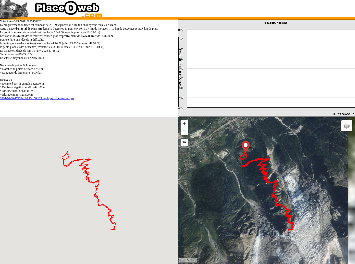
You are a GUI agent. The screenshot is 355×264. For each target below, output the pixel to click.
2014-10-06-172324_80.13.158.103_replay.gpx (28, 98)
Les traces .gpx (65, 98)
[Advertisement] (261, 7)
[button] (246, 147)
